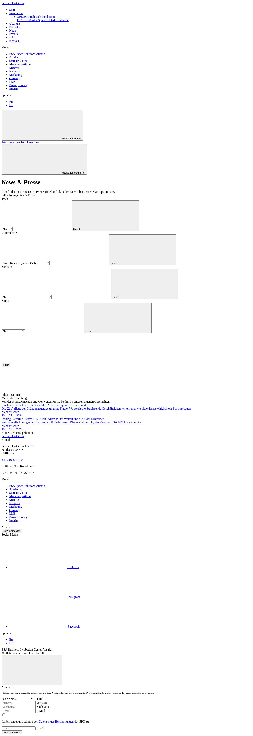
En (11, 101)
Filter (6, 364)
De (11, 105)
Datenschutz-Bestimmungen (56, 721)
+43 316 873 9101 (13, 459)
